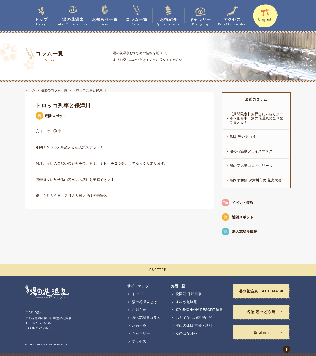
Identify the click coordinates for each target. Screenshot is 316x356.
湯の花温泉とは (144, 302)
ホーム (30, 90)
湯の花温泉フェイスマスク (251, 151)
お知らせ (139, 310)
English (261, 332)
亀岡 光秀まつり (243, 137)
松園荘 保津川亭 (189, 294)
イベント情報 (242, 203)
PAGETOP (158, 270)
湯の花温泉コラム (146, 318)
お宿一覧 (139, 325)
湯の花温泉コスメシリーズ (251, 166)
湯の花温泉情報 (244, 232)
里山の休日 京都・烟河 (194, 325)
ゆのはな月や (186, 333)
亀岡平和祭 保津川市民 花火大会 (256, 180)
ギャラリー (141, 333)
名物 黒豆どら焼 (261, 312)
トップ (137, 294)
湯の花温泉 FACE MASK (261, 291)
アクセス (139, 341)
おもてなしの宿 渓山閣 (194, 318)
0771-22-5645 (41, 323)
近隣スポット (242, 217)
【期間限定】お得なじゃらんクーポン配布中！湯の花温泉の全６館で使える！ (256, 118)
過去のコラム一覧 (54, 90)
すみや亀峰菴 (186, 302)
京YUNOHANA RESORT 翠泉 (199, 310)
